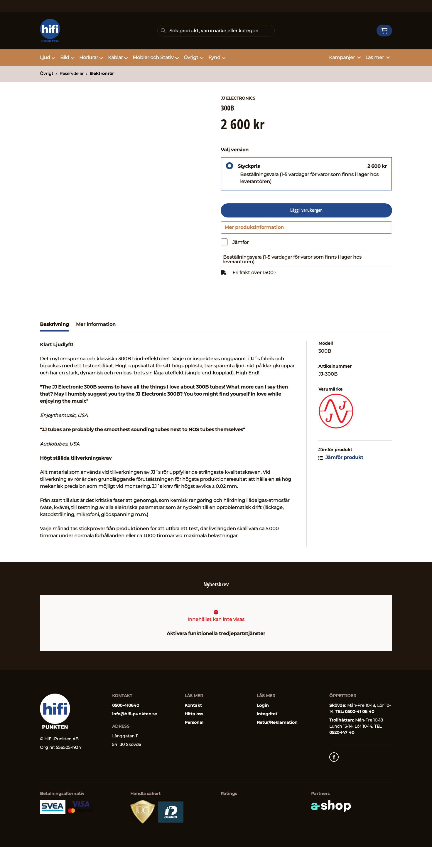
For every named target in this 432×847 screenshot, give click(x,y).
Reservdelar (72, 73)
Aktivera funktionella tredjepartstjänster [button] (216, 634)
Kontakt (193, 705)
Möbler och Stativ (156, 57)
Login (263, 705)
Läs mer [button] (377, 57)
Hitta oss (194, 714)
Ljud (47, 57)
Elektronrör (102, 73)
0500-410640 (125, 705)
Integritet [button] (267, 714)
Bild (67, 57)
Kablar (118, 57)
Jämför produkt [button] (340, 459)
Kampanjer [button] (345, 57)
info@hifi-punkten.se (134, 714)
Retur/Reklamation (277, 722)
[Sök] (216, 30)
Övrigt (194, 57)
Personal (194, 722)
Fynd (217, 57)
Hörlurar (91, 57)
